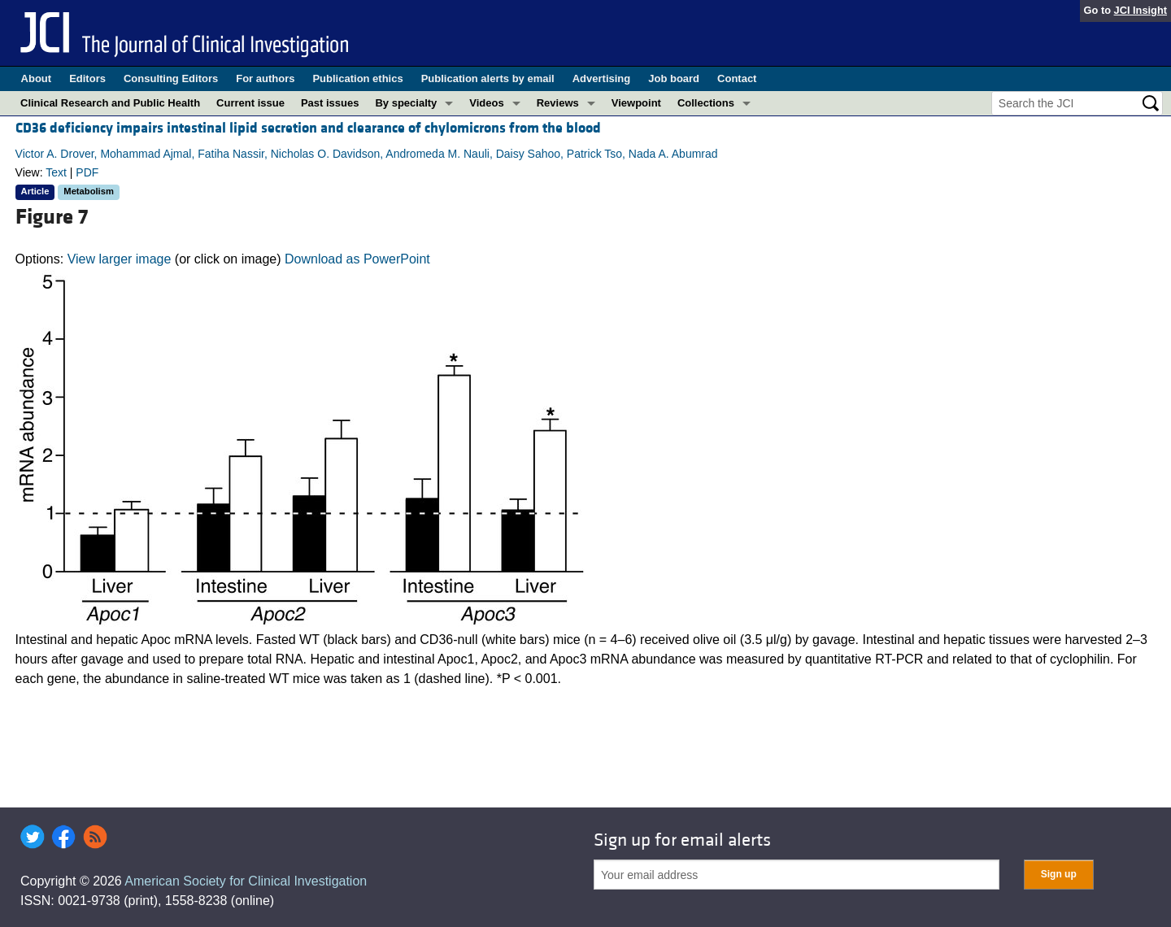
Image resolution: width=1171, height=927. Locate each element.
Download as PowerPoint (357, 259)
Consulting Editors (171, 78)
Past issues (330, 103)
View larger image (119, 259)
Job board (673, 78)
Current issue (250, 103)
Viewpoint (636, 103)
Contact (736, 78)
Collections (705, 103)
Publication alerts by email (488, 78)
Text (56, 172)
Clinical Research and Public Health (110, 103)
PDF (87, 172)
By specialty (406, 103)
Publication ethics (357, 78)
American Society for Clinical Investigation (245, 881)
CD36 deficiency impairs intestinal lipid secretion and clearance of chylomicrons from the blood (308, 128)
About (36, 78)
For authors (265, 78)
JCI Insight (1140, 10)
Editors (87, 78)
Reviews (558, 103)
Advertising (601, 78)
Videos (486, 103)
